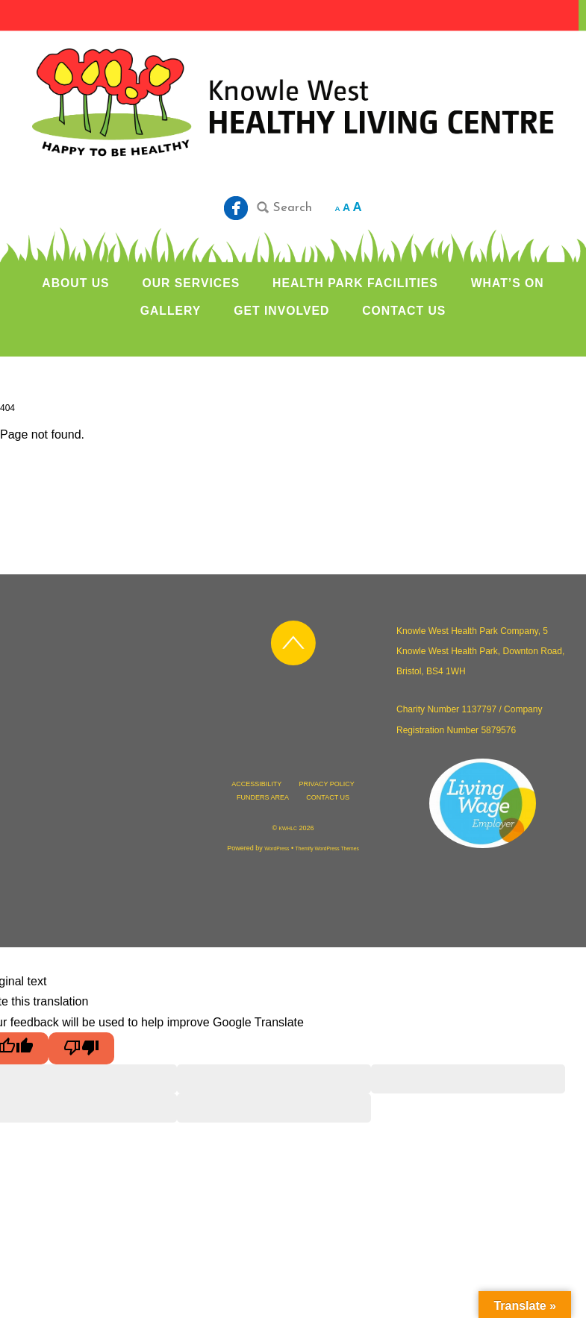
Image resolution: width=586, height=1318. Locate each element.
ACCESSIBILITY (256, 784)
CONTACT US (404, 310)
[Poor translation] (81, 1048)
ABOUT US (75, 283)
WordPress (276, 848)
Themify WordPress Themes (327, 848)
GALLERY (171, 310)
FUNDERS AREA (263, 797)
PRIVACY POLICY (327, 784)
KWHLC (288, 828)
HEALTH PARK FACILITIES (355, 283)
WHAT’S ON (507, 283)
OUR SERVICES (191, 283)
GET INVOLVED (281, 310)
